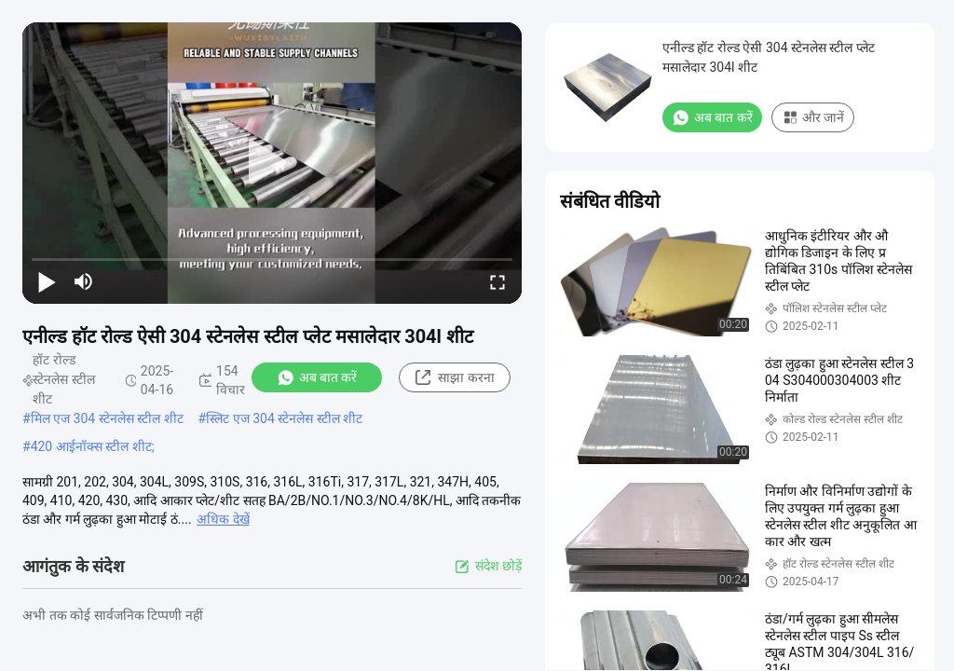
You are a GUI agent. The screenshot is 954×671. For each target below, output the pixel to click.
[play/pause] (46, 281)
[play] (272, 163)
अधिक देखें (223, 519)
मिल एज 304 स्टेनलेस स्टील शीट (107, 418)
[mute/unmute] (83, 281)
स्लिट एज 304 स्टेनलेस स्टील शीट (284, 418)
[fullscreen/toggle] (497, 281)
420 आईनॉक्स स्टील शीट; (93, 446)
